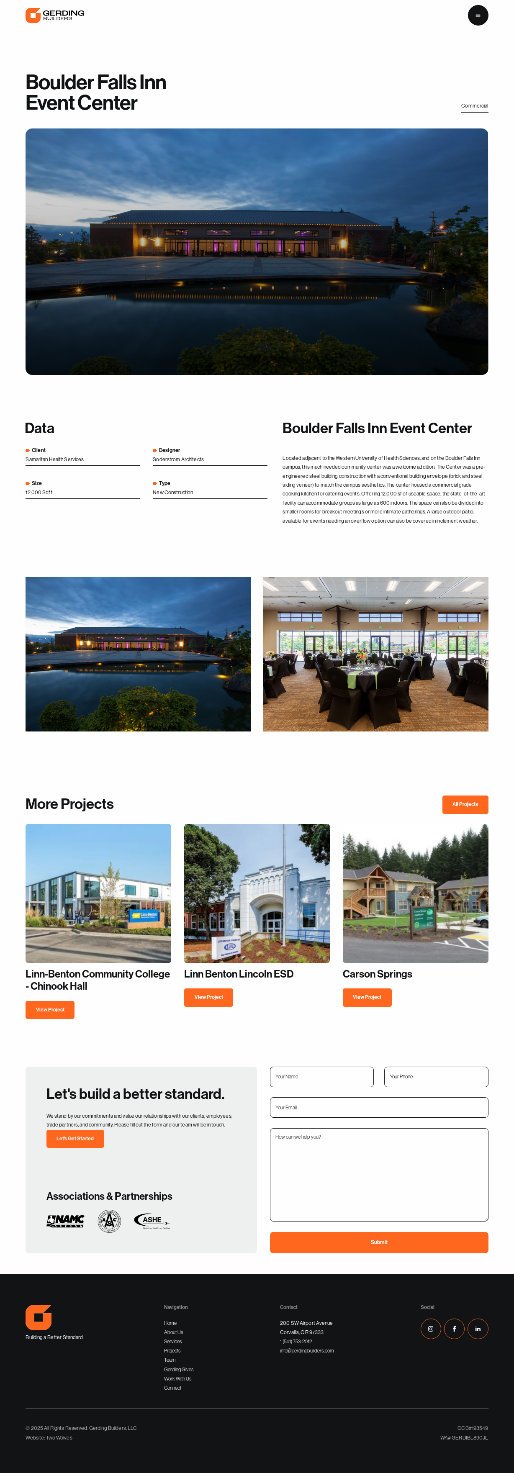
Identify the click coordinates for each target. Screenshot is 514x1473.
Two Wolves (59, 1438)
